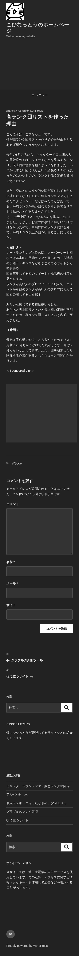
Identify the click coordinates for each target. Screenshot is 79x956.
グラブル (16, 463)
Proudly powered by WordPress (27, 945)
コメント (12, 504)
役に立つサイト (17, 820)
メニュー (39, 95)
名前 (10, 562)
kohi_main (36, 111)
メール (12, 583)
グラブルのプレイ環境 (22, 811)
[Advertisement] (39, 62)
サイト (11, 605)
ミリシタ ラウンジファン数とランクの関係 (38, 786)
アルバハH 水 (17, 794)
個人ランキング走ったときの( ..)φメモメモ (36, 803)
